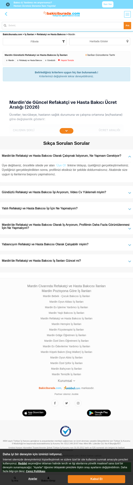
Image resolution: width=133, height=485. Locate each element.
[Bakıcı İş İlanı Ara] (66, 25)
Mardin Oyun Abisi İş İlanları (66, 357)
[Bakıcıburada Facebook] (54, 403)
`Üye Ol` (61, 165)
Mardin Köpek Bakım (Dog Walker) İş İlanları (66, 351)
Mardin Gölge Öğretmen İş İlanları (66, 335)
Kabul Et (97, 479)
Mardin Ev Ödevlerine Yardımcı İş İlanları (66, 346)
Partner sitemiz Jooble (67, 394)
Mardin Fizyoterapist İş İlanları (66, 329)
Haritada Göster (109, 41)
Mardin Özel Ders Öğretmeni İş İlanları (66, 340)
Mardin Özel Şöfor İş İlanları (66, 363)
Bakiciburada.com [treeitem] (12, 34)
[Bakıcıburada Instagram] (78, 403)
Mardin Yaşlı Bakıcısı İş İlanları (66, 312)
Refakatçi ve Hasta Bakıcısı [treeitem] (51, 34)
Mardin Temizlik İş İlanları (66, 374)
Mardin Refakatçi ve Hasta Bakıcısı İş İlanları (67, 318)
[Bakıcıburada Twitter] (66, 403)
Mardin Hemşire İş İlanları (66, 324)
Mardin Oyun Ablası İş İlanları (67, 301)
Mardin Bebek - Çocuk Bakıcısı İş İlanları (66, 296)
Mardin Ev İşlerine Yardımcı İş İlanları (66, 307)
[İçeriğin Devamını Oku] (66, 131)
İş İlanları (29, 34)
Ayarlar (32, 478)
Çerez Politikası (35, 471)
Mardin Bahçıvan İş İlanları (66, 368)
